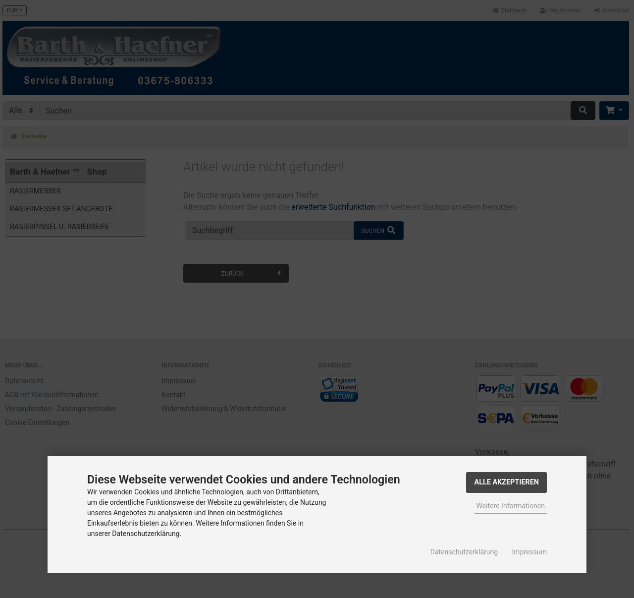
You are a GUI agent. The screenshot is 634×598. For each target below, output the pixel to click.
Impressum (529, 552)
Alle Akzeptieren (506, 482)
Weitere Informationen (510, 506)
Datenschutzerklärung (464, 552)
